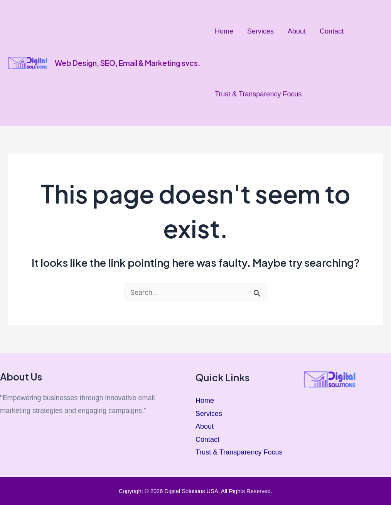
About (297, 31)
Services (260, 31)
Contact (332, 31)
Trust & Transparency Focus (258, 94)
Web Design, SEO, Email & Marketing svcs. (127, 62)
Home (224, 31)
